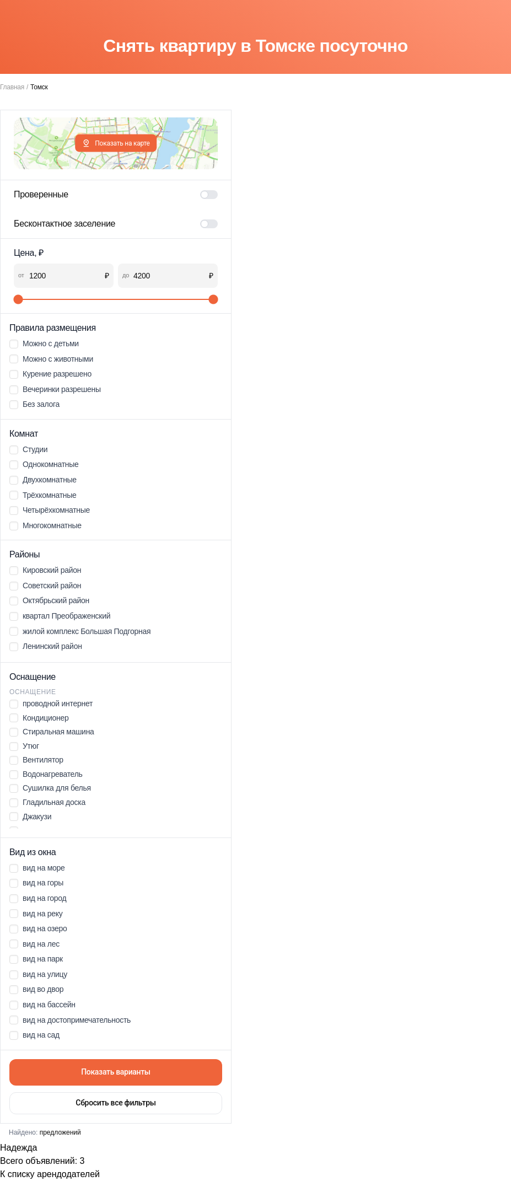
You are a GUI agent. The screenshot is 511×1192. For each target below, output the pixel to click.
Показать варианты (115, 1071)
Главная (12, 87)
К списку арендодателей (50, 1174)
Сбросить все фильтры (115, 1102)
